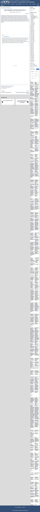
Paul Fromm (36, 380)
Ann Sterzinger (36, 105)
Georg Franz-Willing (36, 214)
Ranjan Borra (31, 401)
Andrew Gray (36, 101)
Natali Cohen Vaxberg (36, 359)
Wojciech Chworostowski (36, 494)
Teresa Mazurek (36, 454)
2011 (32, 42)
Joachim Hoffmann (37, 286)
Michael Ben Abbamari (31, 343)
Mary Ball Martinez (37, 338)
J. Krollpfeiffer (36, 267)
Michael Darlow (36, 344)
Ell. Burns (36, 186)
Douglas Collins (36, 175)
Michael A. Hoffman (36, 342)
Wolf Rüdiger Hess (32, 496)
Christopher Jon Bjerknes (36, 145)
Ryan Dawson (31, 427)
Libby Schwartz (36, 320)
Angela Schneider (32, 104)
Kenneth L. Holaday (37, 306)
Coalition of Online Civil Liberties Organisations (37, 149)
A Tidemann (31, 82)
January (33, 24)
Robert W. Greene (32, 418)
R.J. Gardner (31, 398)
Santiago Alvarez (32, 433)
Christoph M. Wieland (31, 144)
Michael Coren (31, 344)
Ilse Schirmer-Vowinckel (31, 258)
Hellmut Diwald (36, 243)
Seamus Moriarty (32, 437)
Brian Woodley (36, 126)
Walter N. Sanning (37, 483)
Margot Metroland (32, 331)
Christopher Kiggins (31, 146)
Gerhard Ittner (31, 220)
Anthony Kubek (32, 107)
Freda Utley (31, 206)
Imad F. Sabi (31, 259)
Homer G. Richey (36, 251)
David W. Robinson (32, 167)
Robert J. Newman (37, 414)
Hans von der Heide (37, 237)
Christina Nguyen (37, 143)
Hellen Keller (31, 243)
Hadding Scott (31, 234)
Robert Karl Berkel (32, 415)
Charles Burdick (32, 139)
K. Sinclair (36, 302)
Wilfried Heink (36, 487)
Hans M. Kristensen (32, 236)
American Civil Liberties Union (36, 96)
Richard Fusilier (32, 407)
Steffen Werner (36, 444)
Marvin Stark (31, 338)
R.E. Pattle (36, 397)
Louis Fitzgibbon (32, 323)
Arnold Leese (36, 111)
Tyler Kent (31, 470)
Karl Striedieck (32, 305)
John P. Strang (36, 292)
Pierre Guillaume (32, 391)
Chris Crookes (31, 142)
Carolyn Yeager (32, 136)
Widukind (36, 486)
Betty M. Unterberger (36, 123)
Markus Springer (36, 335)
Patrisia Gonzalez (32, 379)
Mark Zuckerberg (32, 335)
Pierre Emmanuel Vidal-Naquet (32, 390)
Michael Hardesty (32, 346)
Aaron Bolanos (32, 83)
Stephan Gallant (32, 445)
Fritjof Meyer (36, 209)
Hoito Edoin (31, 250)
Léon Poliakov (31, 318)
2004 (32, 50)
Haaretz (36, 233)
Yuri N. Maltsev (32, 501)
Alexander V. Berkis (37, 93)
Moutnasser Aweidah (31, 355)
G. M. (35, 212)
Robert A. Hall (36, 410)
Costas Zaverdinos (32, 151)
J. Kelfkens (31, 267)
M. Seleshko (31, 327)
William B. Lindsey (32, 490)
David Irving (36, 163)
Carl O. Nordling (32, 132)
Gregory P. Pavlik (36, 228)
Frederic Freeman (37, 206)
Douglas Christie (32, 175)
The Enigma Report (37, 456)
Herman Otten (31, 248)
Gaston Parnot (31, 213)
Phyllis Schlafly (36, 389)
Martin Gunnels (36, 336)
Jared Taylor (36, 278)
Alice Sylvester (32, 95)
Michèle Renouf (36, 349)
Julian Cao (36, 299)
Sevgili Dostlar (31, 439)
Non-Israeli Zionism (9, 8)
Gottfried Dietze (36, 225)
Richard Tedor (36, 409)
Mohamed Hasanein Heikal (32, 353)
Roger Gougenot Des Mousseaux (32, 421)
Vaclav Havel (31, 477)
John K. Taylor (36, 291)
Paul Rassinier (36, 382)
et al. (35, 194)
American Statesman (31, 97)
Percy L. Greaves (36, 383)
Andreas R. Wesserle (36, 99)
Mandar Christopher (36, 329)
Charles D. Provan (37, 139)
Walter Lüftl (31, 483)
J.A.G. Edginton (36, 268)
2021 (32, 30)
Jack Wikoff (36, 269)
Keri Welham (31, 307)
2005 (32, 49)
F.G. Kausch (36, 198)
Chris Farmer (36, 142)
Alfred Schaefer (36, 94)
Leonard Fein (36, 318)
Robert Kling (36, 415)
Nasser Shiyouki (32, 359)
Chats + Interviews (3, 8)
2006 (32, 48)
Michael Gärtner (36, 345)
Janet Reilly (31, 278)
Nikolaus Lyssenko (37, 365)
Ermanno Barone (32, 192)
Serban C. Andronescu (36, 437)
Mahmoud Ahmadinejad (31, 329)
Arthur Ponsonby (32, 112)
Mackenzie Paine (37, 327)
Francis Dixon (31, 201)
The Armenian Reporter (31, 455)
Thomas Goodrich (37, 461)
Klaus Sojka (36, 310)
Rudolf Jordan (31, 425)
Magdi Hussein (32, 328)
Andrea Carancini (32, 98)
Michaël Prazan (32, 347)
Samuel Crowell (32, 430)
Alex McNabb (36, 91)
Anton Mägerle (32, 109)
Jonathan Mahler (32, 296)
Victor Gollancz (36, 478)
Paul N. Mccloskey (32, 382)
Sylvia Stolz (31, 450)
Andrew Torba (31, 103)
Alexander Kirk (32, 93)
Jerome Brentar (36, 283)
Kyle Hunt (31, 311)
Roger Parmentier (37, 421)
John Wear (36, 294)
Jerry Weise (36, 284)
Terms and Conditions (18, 507)
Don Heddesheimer (37, 173)
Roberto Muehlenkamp (31, 419)
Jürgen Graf (36, 300)
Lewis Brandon (32, 320)
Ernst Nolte (36, 193)
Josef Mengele (32, 297)
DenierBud (36, 168)
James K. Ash (31, 274)
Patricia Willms (32, 377)
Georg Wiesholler (32, 215)
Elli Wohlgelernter (32, 187)
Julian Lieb (31, 300)
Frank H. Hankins (32, 204)
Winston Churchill (32, 494)
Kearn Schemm (36, 305)
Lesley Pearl (31, 319)
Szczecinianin (36, 450)
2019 (32, 32)
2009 (32, 44)
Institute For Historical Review (36, 262)
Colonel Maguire (36, 150)
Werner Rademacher (36, 485)
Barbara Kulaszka (37, 119)
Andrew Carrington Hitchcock (37, 100)
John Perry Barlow (32, 293)
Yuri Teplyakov (36, 501)
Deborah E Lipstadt (32, 168)
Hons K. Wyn (31, 252)
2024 (32, 26)
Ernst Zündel (31, 194)
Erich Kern (36, 191)
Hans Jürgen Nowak (36, 235)
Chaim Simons (32, 138)
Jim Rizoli (31, 286)
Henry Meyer (36, 247)
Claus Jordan (36, 147)
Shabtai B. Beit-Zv (37, 439)
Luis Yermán (31, 325)
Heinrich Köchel (36, 242)
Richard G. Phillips (37, 407)
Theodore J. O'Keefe (36, 458)
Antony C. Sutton (36, 109)
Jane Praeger (36, 277)
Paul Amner (36, 379)
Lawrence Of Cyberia (36, 316)
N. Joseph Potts (36, 358)
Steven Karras (31, 449)
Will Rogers (36, 488)
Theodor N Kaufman (31, 458)
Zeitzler (35, 504)
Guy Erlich (31, 230)
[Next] (27, 102)
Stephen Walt (36, 447)
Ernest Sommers (36, 192)
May (32, 19)
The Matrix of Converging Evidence (7, 91)
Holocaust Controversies (36, 250)
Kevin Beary (36, 308)
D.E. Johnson (36, 154)
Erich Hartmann (32, 191)
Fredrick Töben (32, 208)
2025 (32, 25)
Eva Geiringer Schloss (36, 195)
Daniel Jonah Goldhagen (31, 157)
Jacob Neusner (36, 270)
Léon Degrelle (36, 317)
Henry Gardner (32, 246)
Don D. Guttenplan (32, 173)
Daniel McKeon (32, 158)
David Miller (31, 165)
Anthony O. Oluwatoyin (31, 108)
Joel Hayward (36, 287)
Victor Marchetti (32, 479)
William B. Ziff (36, 490)
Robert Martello (32, 416)
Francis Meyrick (32, 202)
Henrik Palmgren (36, 244)
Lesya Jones (36, 319)
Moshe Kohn (31, 354)
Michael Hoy (36, 346)
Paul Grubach (36, 381)
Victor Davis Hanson (31, 478)
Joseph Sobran (32, 299)
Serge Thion (31, 438)
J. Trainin (31, 268)
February (33, 23)
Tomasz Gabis (36, 465)
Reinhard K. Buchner (36, 403)
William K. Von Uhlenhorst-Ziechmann (36, 492)
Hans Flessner (31, 235)
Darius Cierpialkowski (36, 160)
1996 (32, 60)
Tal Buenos (31, 453)
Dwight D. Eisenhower (31, 177)
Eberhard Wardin (32, 180)
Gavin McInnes (36, 213)
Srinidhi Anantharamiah (36, 443)
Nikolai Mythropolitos (31, 366)
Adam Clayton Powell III (31, 86)
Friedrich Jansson (37, 208)
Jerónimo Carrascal (32, 284)
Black (31, 124)
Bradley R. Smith (36, 124)
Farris (31, 199)
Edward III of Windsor (36, 182)
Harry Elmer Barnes (32, 239)
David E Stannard (32, 163)
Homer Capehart (32, 251)
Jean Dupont (36, 279)
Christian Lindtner (32, 143)
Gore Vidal (31, 225)
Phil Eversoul (31, 387)
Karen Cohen (36, 303)
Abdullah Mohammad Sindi (37, 83)
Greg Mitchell (36, 227)
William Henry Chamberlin (31, 491)
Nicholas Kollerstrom (31, 363)
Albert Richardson (32, 90)
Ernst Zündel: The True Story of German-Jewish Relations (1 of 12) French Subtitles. (22, 101)
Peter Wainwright (37, 386)
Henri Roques (31, 244)
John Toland (31, 294)
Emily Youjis (31, 188)
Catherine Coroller (32, 137)
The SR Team (31, 457)
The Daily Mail (31, 456)
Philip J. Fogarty (32, 388)
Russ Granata (31, 426)
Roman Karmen (36, 422)
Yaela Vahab (31, 499)
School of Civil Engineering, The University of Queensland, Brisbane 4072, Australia (32, 435)
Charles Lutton (32, 140)
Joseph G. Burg (36, 298)
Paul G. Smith (31, 381)
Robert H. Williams (37, 413)
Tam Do (35, 453)
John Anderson (36, 289)
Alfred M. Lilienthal (32, 94)
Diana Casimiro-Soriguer (36, 170)
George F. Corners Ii (32, 216)
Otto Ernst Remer (37, 372)
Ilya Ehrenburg (37, 258)
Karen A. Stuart (32, 303)
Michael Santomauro (36, 348)
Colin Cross (31, 150)
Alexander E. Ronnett (31, 92)
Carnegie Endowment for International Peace (32, 135)
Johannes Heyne (32, 288)
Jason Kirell (31, 279)
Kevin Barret (31, 308)
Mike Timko (36, 350)
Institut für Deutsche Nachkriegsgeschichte (32, 261)
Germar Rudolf (36, 222)
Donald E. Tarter (32, 174)
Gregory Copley (32, 228)
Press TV (36, 392)
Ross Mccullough (37, 424)
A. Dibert (36, 82)
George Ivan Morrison (36, 217)
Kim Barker (31, 309)
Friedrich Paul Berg (32, 209)
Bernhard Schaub (32, 122)
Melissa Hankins (36, 341)
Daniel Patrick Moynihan (36, 159)
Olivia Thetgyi (36, 370)
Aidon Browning (32, 88)
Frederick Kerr (36, 207)
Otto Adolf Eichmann (31, 373)
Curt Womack (36, 151)
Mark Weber (36, 334)
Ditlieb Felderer (36, 172)
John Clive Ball (32, 290)
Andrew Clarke (32, 101)
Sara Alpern (36, 433)
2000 (32, 55)
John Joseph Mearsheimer (31, 289)
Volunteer (2, 5)
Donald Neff (36, 174)
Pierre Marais (36, 391)
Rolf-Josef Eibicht (32, 422)
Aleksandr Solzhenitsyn (36, 90)
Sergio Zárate (36, 438)
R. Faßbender (31, 397)
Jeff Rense (31, 282)
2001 (32, 54)
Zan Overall (31, 504)
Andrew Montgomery (31, 102)
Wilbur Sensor (31, 487)
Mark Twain (31, 334)
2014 (32, 38)
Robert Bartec (36, 411)
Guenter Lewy (31, 229)
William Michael (32, 493)
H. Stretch (31, 233)
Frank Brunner (36, 203)
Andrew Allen (31, 100)
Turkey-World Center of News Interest (36, 469)
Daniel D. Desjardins (36, 156)
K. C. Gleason (31, 302)
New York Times (32, 362)
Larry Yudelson (36, 315)
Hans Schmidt (31, 237)
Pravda (31, 392)
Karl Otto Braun (32, 304)
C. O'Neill (31, 131)
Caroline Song (36, 134)
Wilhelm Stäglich (32, 488)
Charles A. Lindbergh (36, 138)
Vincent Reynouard (37, 479)
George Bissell (36, 215)
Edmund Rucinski (37, 180)
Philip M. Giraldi (36, 388)
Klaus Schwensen (32, 310)
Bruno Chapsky (32, 128)
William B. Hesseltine (36, 489)
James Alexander (37, 271)
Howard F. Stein (32, 253)
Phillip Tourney (32, 389)
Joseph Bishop (32, 298)
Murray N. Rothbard (37, 355)
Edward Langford (32, 184)
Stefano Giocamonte (31, 444)
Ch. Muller (36, 137)
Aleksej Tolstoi (32, 91)
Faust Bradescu (36, 199)
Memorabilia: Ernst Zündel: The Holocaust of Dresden (22, 92)
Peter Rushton (36, 385)
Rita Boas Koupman (32, 410)
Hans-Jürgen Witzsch (31, 238)
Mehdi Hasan (31, 341)
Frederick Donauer (32, 207)
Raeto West (36, 399)
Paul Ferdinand (32, 380)
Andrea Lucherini (37, 98)
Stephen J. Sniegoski (36, 446)
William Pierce (36, 493)
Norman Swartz (36, 368)
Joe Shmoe (31, 287)
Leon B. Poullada (32, 317)
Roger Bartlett (31, 420)
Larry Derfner (31, 315)
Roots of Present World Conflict (7, 100)
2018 (32, 33)
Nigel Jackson (31, 364)
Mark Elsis (31, 333)
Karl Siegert (36, 304)
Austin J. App (31, 116)
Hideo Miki (31, 249)
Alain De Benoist (36, 88)
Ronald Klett (31, 423)
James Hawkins (36, 272)
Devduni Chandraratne (31, 170)
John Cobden (36, 290)
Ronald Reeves (36, 423)
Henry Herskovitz (37, 246)
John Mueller (31, 292)
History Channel (36, 249)
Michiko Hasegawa (32, 350)
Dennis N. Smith (32, 169)
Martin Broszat (32, 336)
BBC (30, 121)
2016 (32, 36)
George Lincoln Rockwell (32, 218)
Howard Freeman (37, 253)
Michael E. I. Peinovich (31, 345)
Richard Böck (36, 405)
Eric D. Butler (31, 190)
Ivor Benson (31, 265)
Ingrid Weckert (37, 260)
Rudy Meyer (36, 425)
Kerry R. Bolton (36, 307)
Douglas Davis (31, 176)
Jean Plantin (31, 280)
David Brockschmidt (36, 162)
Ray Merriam (31, 402)
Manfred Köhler (32, 330)
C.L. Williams (36, 131)
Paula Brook (31, 383)
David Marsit (36, 164)
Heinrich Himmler (32, 242)
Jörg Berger (36, 296)
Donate (38, 5)
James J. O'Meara (32, 273)
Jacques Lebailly (32, 271)
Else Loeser (36, 187)
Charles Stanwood (37, 141)
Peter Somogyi (32, 386)
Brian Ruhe (31, 126)
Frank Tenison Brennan (31, 205)
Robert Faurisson (37, 412)
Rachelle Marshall (32, 399)
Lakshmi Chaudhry (37, 314)
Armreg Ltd (31, 111)
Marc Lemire (36, 330)
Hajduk (35, 234)
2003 (32, 51)
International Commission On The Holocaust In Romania (32, 263)
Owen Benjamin (36, 374)
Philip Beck (36, 387)
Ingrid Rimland (32, 260)
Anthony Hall (31, 106)
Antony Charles (32, 110)
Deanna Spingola (6, 36)
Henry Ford (36, 245)
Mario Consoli (36, 332)
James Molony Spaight (36, 275)
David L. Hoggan (32, 164)
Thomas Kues (36, 463)
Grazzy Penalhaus (32, 226)
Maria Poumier (36, 331)
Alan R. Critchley (32, 89)
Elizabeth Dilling (32, 186)
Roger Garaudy (36, 420)
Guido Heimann (36, 229)
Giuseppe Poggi (36, 223)
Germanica (31, 222)
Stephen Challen (36, 445)
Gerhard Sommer (37, 220)
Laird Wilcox (31, 314)
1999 (32, 56)
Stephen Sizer (31, 447)
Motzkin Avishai (36, 354)
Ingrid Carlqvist (37, 259)
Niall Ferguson (36, 362)
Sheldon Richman (37, 440)
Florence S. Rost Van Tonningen (36, 200)
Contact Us (23, 507)
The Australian (36, 455)
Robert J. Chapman (32, 414)
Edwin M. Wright (36, 184)
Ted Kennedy (31, 454)
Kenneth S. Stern (32, 306)
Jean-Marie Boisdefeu (36, 281)
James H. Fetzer (32, 272)
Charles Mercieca (37, 140)
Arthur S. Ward (32, 113)
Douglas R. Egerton (37, 176)
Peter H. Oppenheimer (36, 384)
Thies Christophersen (32, 460)
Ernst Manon (31, 193)
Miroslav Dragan (32, 351)
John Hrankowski (32, 291)
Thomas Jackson (32, 463)
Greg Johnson (36, 226)
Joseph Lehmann (37, 297)
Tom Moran (31, 465)
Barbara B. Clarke (32, 119)
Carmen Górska (36, 133)
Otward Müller (31, 374)
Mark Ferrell (36, 333)
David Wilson (36, 167)
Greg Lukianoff (32, 227)
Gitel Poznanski (32, 223)
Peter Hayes (31, 385)
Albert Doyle (36, 89)
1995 (32, 61)
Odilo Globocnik (32, 370)
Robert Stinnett (32, 417)
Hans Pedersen (36, 236)
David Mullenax (36, 165)
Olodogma (31, 371)
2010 (32, 43)
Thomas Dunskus (32, 461)
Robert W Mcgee (36, 417)
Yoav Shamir (36, 499)
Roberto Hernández (37, 418)
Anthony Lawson (36, 107)
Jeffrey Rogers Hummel (32, 283)
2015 (32, 37)
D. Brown (31, 154)
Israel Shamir (31, 264)
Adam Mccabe (36, 86)
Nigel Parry (36, 364)
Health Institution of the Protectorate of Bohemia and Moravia (37, 241)
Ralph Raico (36, 400)
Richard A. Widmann (31, 406)
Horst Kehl (36, 252)
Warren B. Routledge (36, 484)
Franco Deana (31, 203)
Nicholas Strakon (37, 363)
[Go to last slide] (2, 102)
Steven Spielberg (37, 449)
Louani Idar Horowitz (36, 322)
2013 (32, 39)
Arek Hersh (36, 110)
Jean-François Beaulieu (31, 281)
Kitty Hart (36, 309)
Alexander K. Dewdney (36, 92)
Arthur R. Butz (36, 112)
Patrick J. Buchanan (36, 377)
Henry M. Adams (32, 247)
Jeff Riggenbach (36, 282)
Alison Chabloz (36, 95)
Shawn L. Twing (32, 440)
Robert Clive (31, 412)
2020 (32, 31)
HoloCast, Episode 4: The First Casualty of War (34, 18)
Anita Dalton (31, 105)
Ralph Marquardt (32, 400)
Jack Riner (31, 269)
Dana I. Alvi (31, 155)
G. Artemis (31, 212)
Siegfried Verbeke (37, 441)
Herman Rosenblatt (37, 248)
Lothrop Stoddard (37, 321)
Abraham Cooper (37, 84)
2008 (32, 45)
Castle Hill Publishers (36, 136)
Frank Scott (36, 204)
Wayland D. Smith (32, 485)
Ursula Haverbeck (32, 474)
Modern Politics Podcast (36, 351)
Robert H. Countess (32, 413)
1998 (32, 57)
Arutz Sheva (36, 113)
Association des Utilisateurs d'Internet (36, 114)
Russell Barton (36, 426)
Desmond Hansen (37, 169)
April (32, 20)
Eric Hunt (36, 190)
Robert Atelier (31, 411)
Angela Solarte (36, 104)
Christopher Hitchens (31, 145)
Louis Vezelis (36, 323)
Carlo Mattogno (36, 132)
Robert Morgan (36, 416)
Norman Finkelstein (32, 368)
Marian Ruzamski (32, 332)
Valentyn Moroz (36, 477)
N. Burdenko (31, 358)
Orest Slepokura (36, 371)
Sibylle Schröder (32, 441)
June (32, 15)
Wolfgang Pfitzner (37, 496)
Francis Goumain (36, 201)
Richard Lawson (32, 409)
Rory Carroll (31, 424)
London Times (31, 321)
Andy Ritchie (36, 103)
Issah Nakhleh (36, 264)
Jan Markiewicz (32, 277)
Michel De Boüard (32, 349)
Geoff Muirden (31, 214)
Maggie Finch (36, 328)
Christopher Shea (37, 146)
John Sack (36, 293)
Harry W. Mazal (36, 239)
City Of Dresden (32, 147)
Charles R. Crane (32, 141)
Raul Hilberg (36, 401)
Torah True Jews (32, 466)
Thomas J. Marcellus (36, 462)
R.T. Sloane (36, 398)
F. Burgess (31, 198)
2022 (32, 29)
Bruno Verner (36, 128)
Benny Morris (36, 121)
